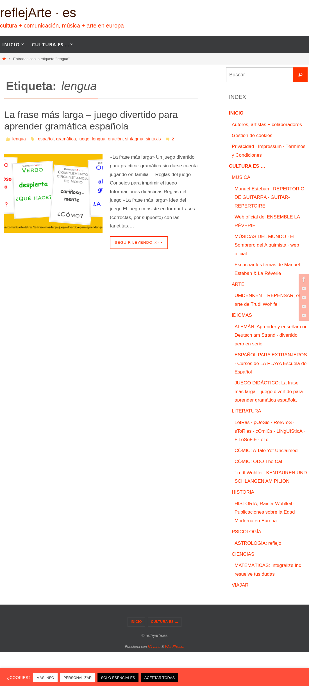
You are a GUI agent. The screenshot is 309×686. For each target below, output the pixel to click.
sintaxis (153, 138)
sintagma (134, 138)
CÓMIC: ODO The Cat (258, 461)
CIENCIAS (243, 554)
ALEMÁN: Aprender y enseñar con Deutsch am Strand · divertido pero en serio (271, 335)
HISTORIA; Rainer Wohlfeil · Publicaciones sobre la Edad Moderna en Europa (265, 512)
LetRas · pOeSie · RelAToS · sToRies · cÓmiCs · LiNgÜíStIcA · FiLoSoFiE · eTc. (270, 431)
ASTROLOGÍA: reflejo (258, 543)
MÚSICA (241, 177)
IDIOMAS (242, 315)
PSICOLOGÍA (246, 531)
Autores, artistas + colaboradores (267, 124)
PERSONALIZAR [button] (77, 678)
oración (115, 138)
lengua (19, 138)
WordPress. (174, 646)
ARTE (238, 284)
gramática (66, 138)
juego (83, 138)
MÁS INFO (45, 678)
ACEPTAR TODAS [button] (159, 678)
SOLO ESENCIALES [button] (118, 678)
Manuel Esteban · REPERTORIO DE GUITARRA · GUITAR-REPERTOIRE (270, 197)
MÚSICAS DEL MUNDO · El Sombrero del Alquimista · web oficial (267, 245)
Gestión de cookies (252, 135)
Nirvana (154, 646)
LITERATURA (246, 411)
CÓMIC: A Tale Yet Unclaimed (266, 450)
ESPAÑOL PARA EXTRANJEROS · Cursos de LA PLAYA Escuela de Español (271, 363)
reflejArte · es (38, 12)
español (46, 138)
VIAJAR (240, 585)
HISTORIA (243, 492)
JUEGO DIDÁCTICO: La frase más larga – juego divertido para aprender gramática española (269, 391)
